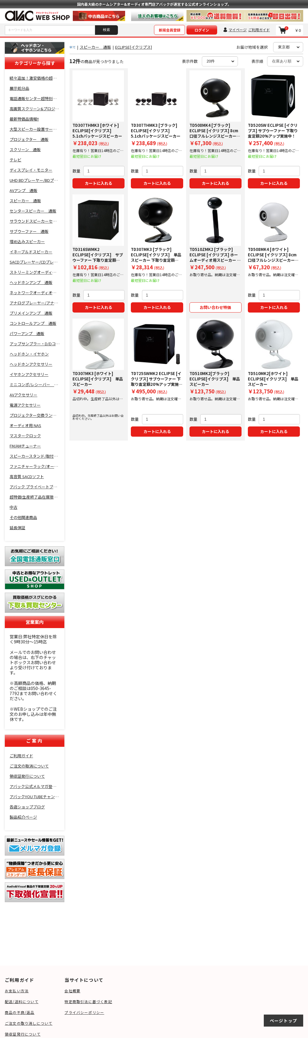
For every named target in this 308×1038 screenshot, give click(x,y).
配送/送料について (21, 1001)
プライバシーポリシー (84, 1012)
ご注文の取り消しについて (28, 1023)
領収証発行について (23, 1033)
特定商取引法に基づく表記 (88, 1001)
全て (72, 47)
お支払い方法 (17, 990)
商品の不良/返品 (20, 1012)
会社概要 (72, 990)
